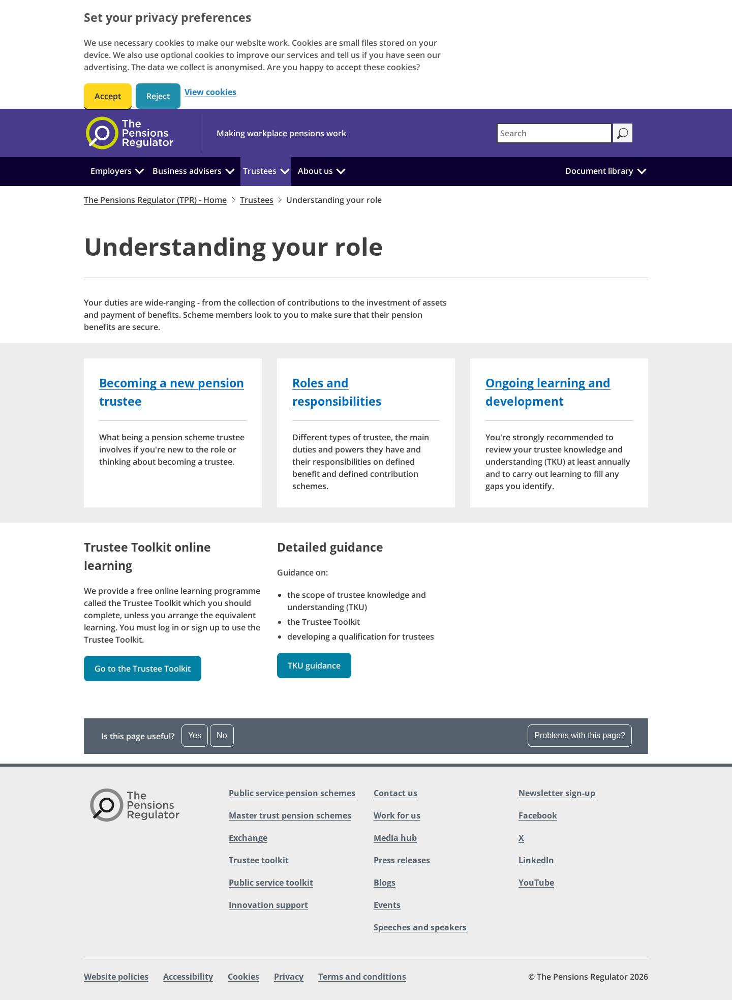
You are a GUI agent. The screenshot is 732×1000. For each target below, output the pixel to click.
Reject (158, 96)
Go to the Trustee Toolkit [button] (143, 668)
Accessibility (188, 976)
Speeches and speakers (420, 927)
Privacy (288, 976)
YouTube (536, 882)
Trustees (260, 170)
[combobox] (554, 133)
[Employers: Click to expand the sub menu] (139, 169)
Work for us (397, 815)
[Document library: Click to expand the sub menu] (641, 169)
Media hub (395, 837)
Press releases (402, 860)
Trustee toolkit (259, 860)
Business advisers (187, 170)
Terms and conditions (362, 976)
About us (315, 170)
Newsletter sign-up (556, 793)
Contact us (395, 793)
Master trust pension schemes (290, 815)
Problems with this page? (579, 735)
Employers (111, 170)
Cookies (243, 976)
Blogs (384, 882)
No (222, 735)
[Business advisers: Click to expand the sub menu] (229, 169)
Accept (108, 96)
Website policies (116, 976)
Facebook (537, 815)
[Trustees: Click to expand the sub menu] (284, 169)
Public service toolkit (271, 882)
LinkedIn (536, 860)
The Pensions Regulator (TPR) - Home (155, 199)
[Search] (622, 133)
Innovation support (268, 905)
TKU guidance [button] (314, 665)
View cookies (210, 92)
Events (387, 905)
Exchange (248, 837)
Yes (194, 735)
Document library (599, 170)
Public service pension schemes (292, 793)
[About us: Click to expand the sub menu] (340, 169)
